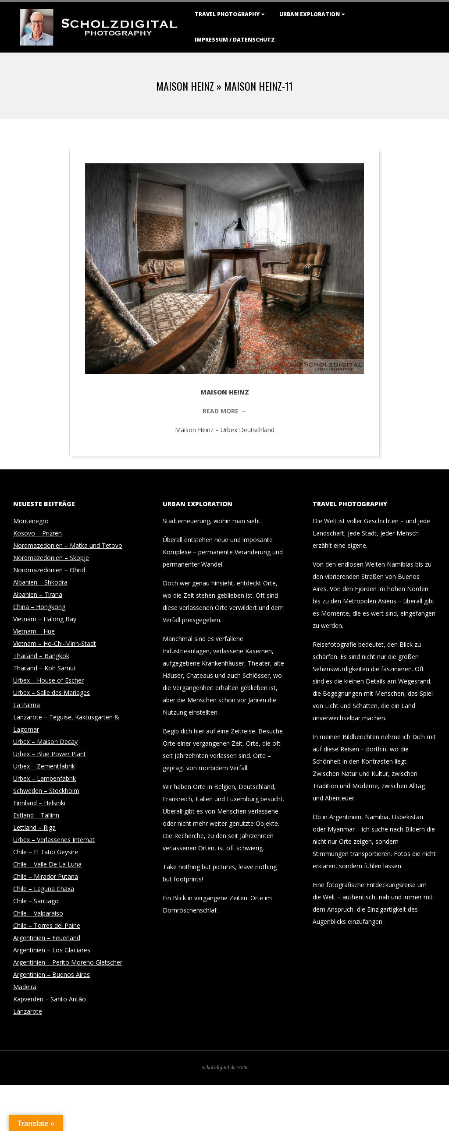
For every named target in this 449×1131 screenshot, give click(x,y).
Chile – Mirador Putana (45, 876)
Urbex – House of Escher (48, 680)
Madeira (24, 987)
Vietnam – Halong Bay (44, 619)
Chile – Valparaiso (38, 913)
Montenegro (31, 521)
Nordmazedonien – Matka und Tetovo (67, 545)
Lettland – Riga (34, 827)
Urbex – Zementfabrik (44, 766)
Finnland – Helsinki (39, 803)
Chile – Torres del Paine (46, 925)
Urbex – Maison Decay (45, 741)
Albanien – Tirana (37, 594)
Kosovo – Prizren (37, 533)
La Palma (26, 705)
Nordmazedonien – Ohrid (49, 570)
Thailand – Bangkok (41, 656)
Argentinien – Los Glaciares (51, 950)
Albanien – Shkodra (40, 582)
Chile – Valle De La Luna (47, 864)
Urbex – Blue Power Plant (49, 754)
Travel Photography (227, 14)
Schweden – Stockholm (46, 790)
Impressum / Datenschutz (235, 39)
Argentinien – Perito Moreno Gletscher (67, 962)
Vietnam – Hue (34, 631)
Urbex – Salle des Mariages (51, 692)
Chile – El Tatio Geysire (45, 852)
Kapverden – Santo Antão (49, 999)
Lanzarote (27, 1011)
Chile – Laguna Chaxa (43, 888)
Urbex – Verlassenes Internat (54, 839)
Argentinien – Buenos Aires (51, 974)
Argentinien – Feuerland (46, 938)
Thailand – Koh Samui (44, 668)
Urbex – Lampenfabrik (44, 778)
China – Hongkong (39, 606)
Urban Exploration (309, 14)
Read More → (224, 411)
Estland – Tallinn (36, 815)
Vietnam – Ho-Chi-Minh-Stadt (54, 643)
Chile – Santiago (36, 901)
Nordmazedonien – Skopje (51, 557)
